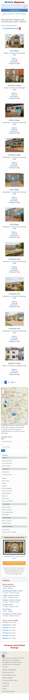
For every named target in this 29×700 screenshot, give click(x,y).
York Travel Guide (7, 463)
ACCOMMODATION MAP (10, 28)
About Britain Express (8, 691)
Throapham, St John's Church (12, 614)
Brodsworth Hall (8, 604)
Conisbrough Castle (8, 14)
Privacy (4, 688)
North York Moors (7, 509)
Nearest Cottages (21, 14)
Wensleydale (5, 514)
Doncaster (6, 622)
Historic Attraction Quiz (9, 675)
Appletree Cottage (14, 363)
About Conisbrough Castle (9, 25)
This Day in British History (10, 680)
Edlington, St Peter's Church (12, 600)
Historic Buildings (7, 488)
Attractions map (7, 474)
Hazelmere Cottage (14, 85)
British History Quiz (8, 672)
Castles (4, 483)
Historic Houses (6, 493)
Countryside (6, 504)
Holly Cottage (14, 189)
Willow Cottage (14, 120)
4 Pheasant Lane (14, 328)
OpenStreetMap (20, 423)
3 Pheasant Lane (14, 259)
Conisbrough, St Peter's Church (13, 591)
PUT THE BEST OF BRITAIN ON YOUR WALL (14, 563)
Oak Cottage (14, 224)
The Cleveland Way (7, 512)
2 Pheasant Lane (14, 294)
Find (2, 439)
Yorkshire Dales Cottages (9, 532)
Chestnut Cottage (14, 155)
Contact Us (5, 686)
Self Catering (5, 529)
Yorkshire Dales (6, 507)
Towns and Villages (7, 501)
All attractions (6, 472)
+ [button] (3, 390)
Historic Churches (7, 491)
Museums (4, 496)
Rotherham (6, 625)
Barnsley (5, 627)
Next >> (13, 382)
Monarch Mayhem (7, 677)
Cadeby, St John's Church (11, 595)
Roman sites (5, 498)
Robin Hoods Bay (7, 460)
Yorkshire (5, 455)
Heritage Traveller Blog (9, 670)
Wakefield (6, 638)
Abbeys (4, 478)
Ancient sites (5, 481)
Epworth (5, 635)
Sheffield (5, 630)
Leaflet (14, 423)
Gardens (4, 486)
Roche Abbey (7, 609)
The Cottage (14, 51)
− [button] (3, 392)
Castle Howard (6, 466)
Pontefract (6, 633)
